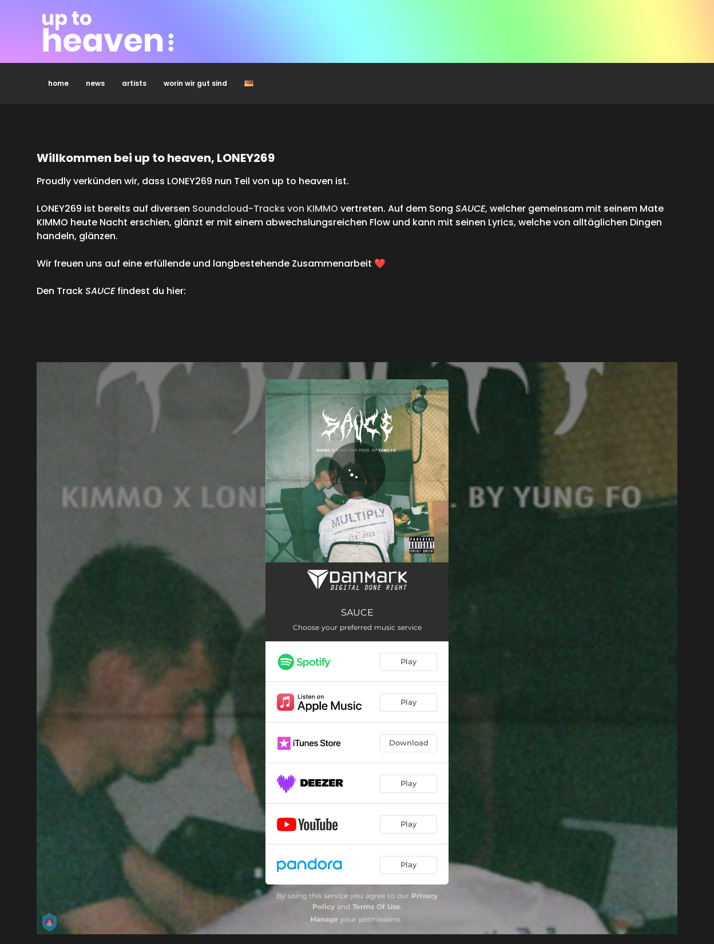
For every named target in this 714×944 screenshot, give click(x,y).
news (95, 83)
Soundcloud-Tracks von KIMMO (265, 208)
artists (134, 83)
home (58, 83)
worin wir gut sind (195, 83)
